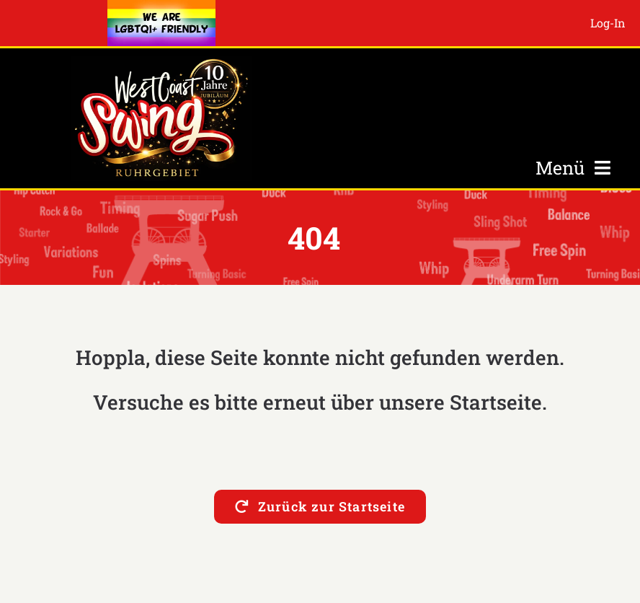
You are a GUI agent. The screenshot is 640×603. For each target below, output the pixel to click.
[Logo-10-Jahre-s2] (161, 62)
